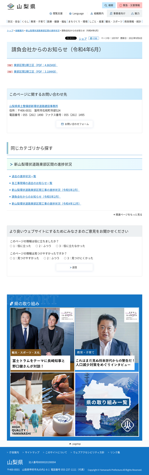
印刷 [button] (95, 38)
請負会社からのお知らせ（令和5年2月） (36, 197)
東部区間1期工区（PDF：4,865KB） (36, 65)
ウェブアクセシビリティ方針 (88, 452)
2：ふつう (45, 246)
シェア (83, 39)
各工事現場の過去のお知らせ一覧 (32, 183)
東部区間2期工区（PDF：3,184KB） (36, 71)
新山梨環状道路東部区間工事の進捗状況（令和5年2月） (46, 190)
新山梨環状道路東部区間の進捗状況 (43, 30)
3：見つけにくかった (80, 258)
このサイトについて (56, 452)
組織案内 (19, 30)
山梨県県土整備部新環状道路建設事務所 (33, 106)
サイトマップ (32, 452)
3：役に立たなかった (72, 246)
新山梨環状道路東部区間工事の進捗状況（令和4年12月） (46, 203)
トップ (10, 30)
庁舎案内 (14, 452)
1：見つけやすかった (26, 258)
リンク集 (115, 452)
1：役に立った (22, 246)
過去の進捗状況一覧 (24, 176)
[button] (129, 5)
